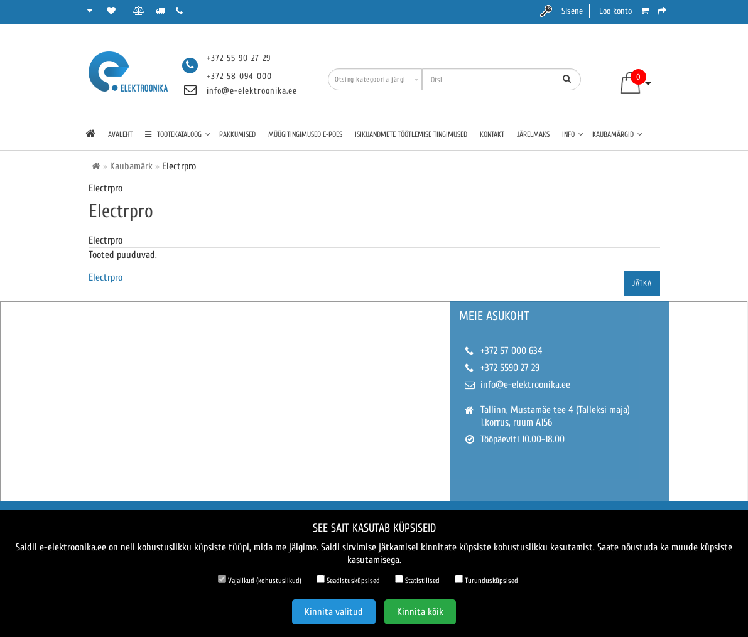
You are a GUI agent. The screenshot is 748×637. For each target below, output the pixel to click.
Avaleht (120, 134)
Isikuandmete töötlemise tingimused (411, 134)
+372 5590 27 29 (509, 367)
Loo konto (615, 11)
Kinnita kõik (420, 612)
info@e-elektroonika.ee (252, 90)
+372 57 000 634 (511, 350)
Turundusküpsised (486, 580)
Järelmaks (533, 134)
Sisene (572, 11)
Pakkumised (237, 134)
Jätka (642, 283)
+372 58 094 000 (239, 76)
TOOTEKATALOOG (177, 134)
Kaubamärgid (617, 134)
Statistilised (417, 580)
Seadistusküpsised (348, 580)
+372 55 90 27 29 (239, 58)
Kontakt (492, 134)
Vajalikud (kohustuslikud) (259, 580)
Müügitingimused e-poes (305, 134)
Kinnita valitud (334, 612)
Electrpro (105, 277)
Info (572, 134)
